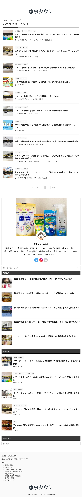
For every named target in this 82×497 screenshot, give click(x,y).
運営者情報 (9, 465)
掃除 (28, 144)
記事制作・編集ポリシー (14, 472)
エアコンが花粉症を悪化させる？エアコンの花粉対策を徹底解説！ (42, 111)
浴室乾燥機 (39, 144)
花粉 (36, 113)
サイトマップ (9, 480)
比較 (50, 40)
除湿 (41, 99)
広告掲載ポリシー (11, 474)
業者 (32, 144)
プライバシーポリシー (13, 469)
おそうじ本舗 (33, 40)
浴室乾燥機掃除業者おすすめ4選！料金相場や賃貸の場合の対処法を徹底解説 (46, 141)
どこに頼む (32, 70)
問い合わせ (9, 467)
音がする (38, 56)
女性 (45, 178)
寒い (37, 99)
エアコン (31, 56)
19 (47, 188)
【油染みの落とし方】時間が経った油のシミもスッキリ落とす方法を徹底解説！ (46, 308)
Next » (54, 188)
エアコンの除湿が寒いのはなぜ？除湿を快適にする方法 (38, 96)
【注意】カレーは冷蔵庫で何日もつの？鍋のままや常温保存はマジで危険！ (44, 293)
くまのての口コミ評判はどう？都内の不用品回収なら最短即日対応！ (43, 82)
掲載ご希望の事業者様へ (14, 476)
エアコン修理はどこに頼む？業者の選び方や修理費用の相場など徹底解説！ (46, 68)
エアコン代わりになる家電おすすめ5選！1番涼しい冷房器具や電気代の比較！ (45, 336)
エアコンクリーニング (49, 161)
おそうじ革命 (43, 40)
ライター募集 (9, 478)
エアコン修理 (42, 70)
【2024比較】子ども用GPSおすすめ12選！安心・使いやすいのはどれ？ (43, 279)
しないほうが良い (33, 161)
